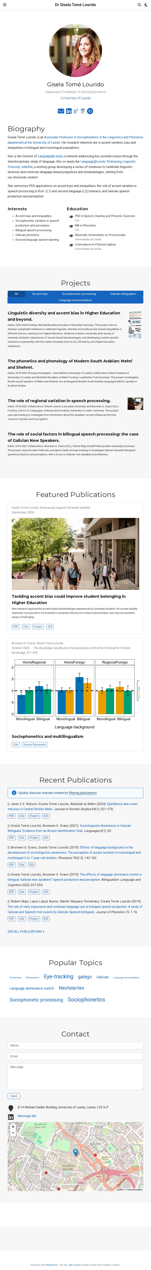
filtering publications (83, 793)
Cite (25, 626)
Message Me (27, 1116)
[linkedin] (69, 112)
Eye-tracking (58, 976)
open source (75, 1265)
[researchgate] (76, 112)
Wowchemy (51, 1265)
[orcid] (90, 112)
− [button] (13, 1133)
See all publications (26, 931)
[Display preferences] (146, 5)
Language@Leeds (50, 156)
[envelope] (61, 112)
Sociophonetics (86, 999)
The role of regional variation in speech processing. (59, 400)
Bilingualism (32, 977)
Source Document (34, 744)
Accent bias (40, 294)
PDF (15, 626)
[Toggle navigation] (4, 5)
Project (38, 626)
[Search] (139, 5)
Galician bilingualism (123, 294)
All (16, 294)
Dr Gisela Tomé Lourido (75, 5)
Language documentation (75, 300)
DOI (50, 626)
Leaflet (120, 1189)
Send (14, 1096)
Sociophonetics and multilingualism (47, 736)
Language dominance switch (32, 988)
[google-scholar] (82, 112)
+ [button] (13, 1127)
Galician (103, 977)
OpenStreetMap (134, 1189)
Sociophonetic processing (79, 294)
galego (85, 977)
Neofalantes (71, 988)
